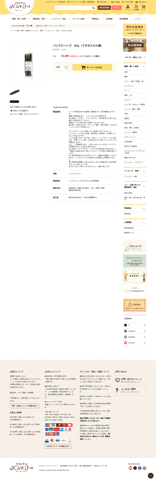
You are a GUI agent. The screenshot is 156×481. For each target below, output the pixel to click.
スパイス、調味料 (130, 132)
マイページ (53, 26)
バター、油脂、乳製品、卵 (133, 81)
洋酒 (125, 114)
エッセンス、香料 (37, 31)
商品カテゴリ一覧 (100, 466)
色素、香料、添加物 (23, 31)
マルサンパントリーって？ (48, 466)
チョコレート (129, 86)
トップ (12, 31)
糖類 (125, 77)
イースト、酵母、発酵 (132, 109)
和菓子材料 (128, 123)
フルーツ (127, 100)
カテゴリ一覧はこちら (133, 57)
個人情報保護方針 (85, 466)
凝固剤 (126, 118)
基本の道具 (128, 193)
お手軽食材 (128, 142)
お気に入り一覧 (41, 26)
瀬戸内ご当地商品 (130, 146)
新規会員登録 (104, 8)
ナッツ (126, 90)
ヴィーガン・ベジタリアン (133, 162)
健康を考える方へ (130, 158)
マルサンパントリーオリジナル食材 (134, 152)
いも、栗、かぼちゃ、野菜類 (134, 104)
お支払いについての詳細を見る (58, 446)
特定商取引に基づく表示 (69, 466)
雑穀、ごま (128, 95)
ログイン (116, 8)
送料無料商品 (129, 228)
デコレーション (129, 137)
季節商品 (127, 214)
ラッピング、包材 (130, 176)
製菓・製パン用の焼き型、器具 (134, 199)
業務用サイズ (129, 233)
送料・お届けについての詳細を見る (24, 406)
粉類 (125, 72)
